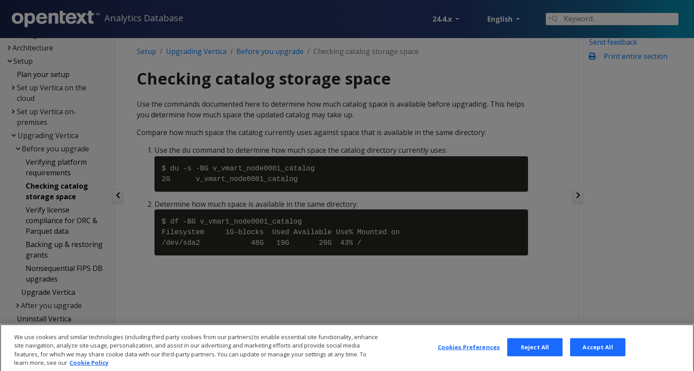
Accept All (597, 357)
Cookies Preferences (469, 357)
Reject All (535, 357)
